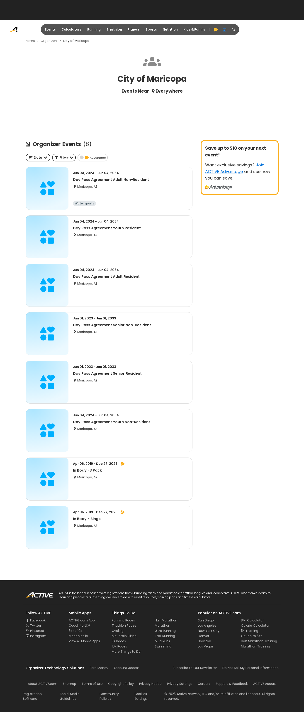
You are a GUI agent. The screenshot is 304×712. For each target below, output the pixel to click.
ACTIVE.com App (82, 620)
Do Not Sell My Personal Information (250, 668)
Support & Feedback (232, 683)
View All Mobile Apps (84, 641)
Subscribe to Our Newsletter (195, 668)
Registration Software (32, 696)
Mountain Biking (124, 636)
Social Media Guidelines (70, 696)
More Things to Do (126, 651)
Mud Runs (162, 641)
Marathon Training (255, 646)
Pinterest (37, 630)
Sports (151, 29)
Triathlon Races (124, 625)
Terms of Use (92, 683)
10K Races (119, 646)
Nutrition (170, 29)
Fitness (134, 29)
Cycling (118, 630)
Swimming (163, 646)
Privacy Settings (179, 683)
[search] (234, 29)
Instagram (38, 636)
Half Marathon (166, 620)
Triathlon (114, 29)
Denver (203, 636)
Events (50, 29)
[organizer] (225, 29)
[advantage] (216, 29)
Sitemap (69, 683)
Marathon (162, 625)
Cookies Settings (140, 696)
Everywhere (169, 91)
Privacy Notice (150, 683)
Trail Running (165, 636)
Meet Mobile (78, 636)
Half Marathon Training (259, 641)
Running (94, 29)
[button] (64, 157)
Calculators (71, 29)
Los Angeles (207, 625)
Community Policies (109, 696)
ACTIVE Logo (35, 593)
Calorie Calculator (255, 625)
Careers (204, 683)
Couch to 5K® (79, 625)
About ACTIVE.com (42, 683)
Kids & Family (194, 29)
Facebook (38, 620)
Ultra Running (165, 630)
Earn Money (99, 668)
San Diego (206, 620)
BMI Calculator (252, 620)
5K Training (249, 630)
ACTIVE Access (264, 683)
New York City (208, 630)
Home (30, 40)
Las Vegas (206, 646)
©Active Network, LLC (185, 694)
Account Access (126, 668)
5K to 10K (75, 630)
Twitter (35, 625)
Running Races (123, 620)
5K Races (119, 641)
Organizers (49, 40)
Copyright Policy (121, 683)
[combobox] (38, 157)
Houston (204, 641)
